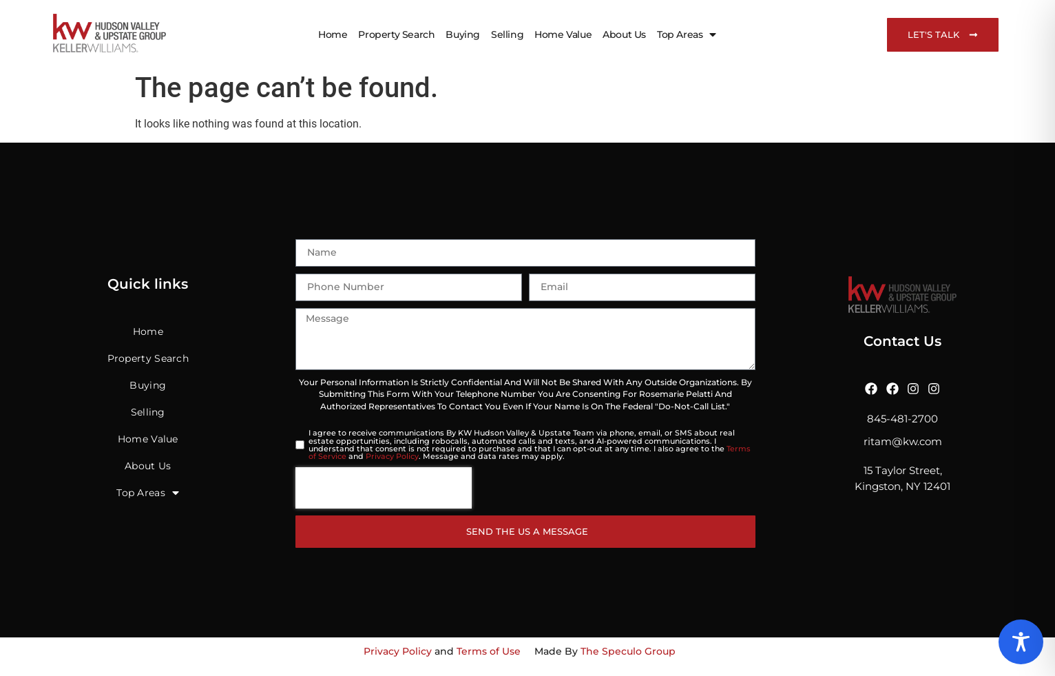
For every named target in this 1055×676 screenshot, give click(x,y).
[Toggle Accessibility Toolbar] (1021, 642)
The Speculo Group (628, 651)
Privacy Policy (392, 456)
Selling (507, 34)
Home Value (563, 34)
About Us (624, 34)
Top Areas (686, 34)
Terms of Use (489, 651)
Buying (463, 34)
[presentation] (383, 488)
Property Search (396, 34)
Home (332, 34)
